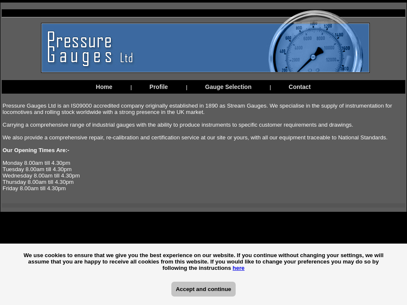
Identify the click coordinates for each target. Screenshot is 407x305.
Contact (300, 86)
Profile (158, 86)
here (239, 268)
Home (104, 86)
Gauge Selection (228, 86)
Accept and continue (203, 289)
